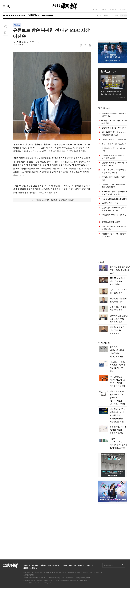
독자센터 (80, 565)
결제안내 (123, 10)
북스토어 (113, 10)
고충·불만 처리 (45, 565)
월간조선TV (33, 15)
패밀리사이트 (108, 565)
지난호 (95, 10)
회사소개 (26, 565)
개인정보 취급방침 (30, 568)
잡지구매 (123, 15)
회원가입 (107, 15)
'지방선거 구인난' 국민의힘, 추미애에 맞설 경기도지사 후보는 (111, 93)
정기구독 (115, 15)
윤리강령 (35, 565)
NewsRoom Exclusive (14, 15)
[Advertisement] (112, 29)
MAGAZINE (48, 15)
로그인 (99, 15)
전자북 (103, 10)
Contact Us (89, 565)
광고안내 (72, 565)
